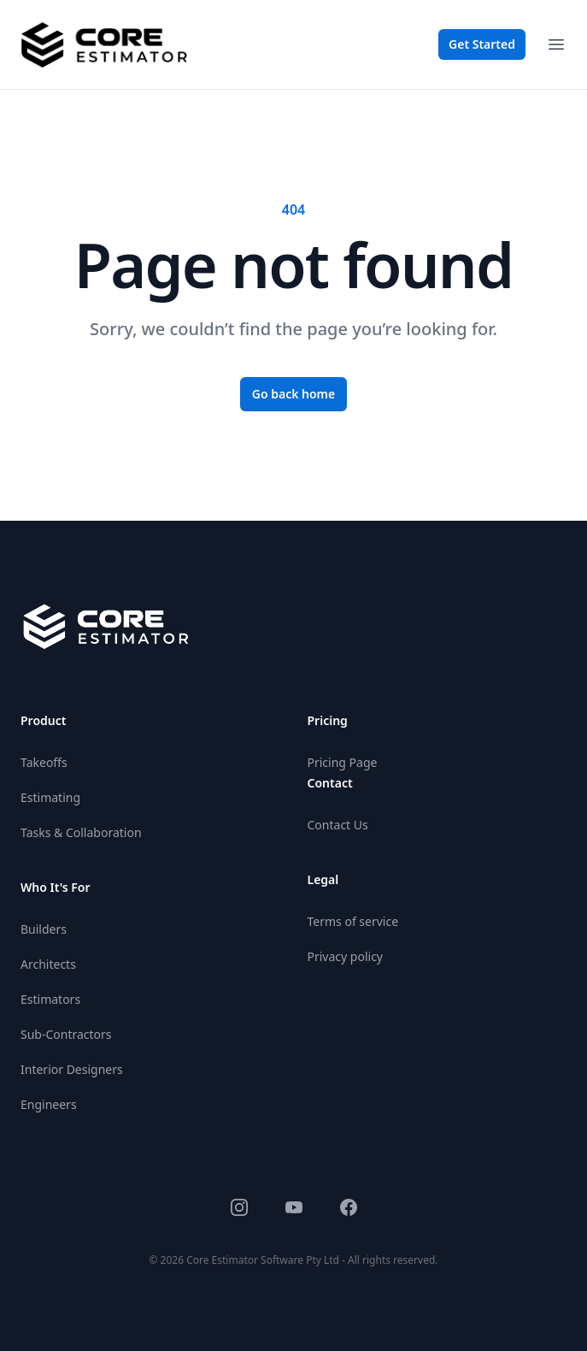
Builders (44, 929)
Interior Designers (72, 1069)
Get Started (482, 44)
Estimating (50, 797)
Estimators (50, 999)
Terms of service (353, 921)
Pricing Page (343, 762)
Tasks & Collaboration (81, 832)
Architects (48, 964)
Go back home (294, 394)
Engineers (49, 1104)
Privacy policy (346, 956)
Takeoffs (44, 762)
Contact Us (338, 825)
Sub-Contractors (66, 1034)
